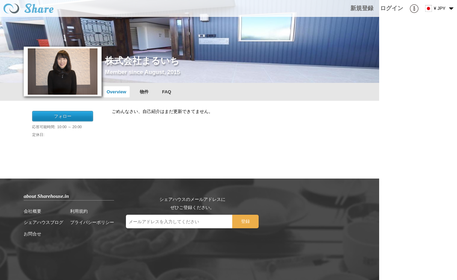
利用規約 (79, 211)
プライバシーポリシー (92, 222)
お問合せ (32, 233)
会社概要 (32, 211)
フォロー (62, 116)
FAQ (166, 91)
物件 (144, 91)
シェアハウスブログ (43, 222)
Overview (116, 91)
